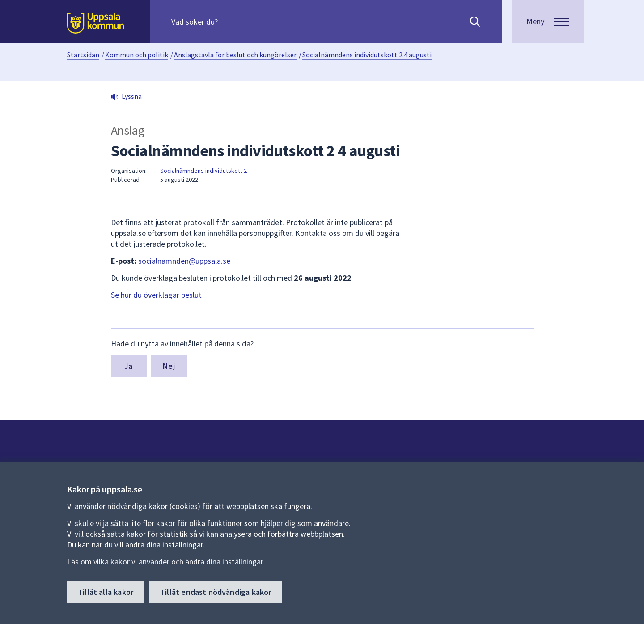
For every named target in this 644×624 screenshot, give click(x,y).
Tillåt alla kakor (105, 592)
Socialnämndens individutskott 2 (203, 171)
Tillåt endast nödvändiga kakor (215, 592)
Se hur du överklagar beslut (156, 295)
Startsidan (83, 54)
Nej (169, 366)
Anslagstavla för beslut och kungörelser (235, 54)
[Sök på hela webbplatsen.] (229, 21)
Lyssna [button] (132, 96)
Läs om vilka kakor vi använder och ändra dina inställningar (165, 561)
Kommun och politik (136, 54)
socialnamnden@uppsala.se (184, 261)
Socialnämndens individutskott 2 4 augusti (367, 54)
